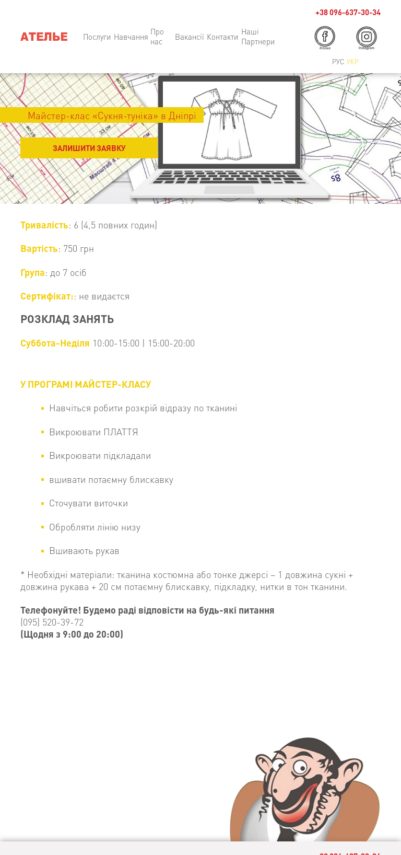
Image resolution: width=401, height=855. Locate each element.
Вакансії (189, 37)
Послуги (97, 37)
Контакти (223, 37)
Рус (338, 61)
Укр (353, 61)
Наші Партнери (258, 37)
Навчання (131, 37)
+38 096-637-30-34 (348, 12)
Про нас (157, 37)
